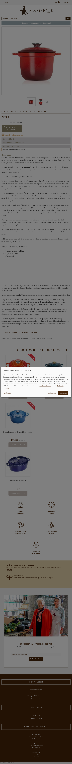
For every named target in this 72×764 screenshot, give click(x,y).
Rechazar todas (52, 393)
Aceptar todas (63, 393)
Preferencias (7, 393)
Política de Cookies (45, 386)
